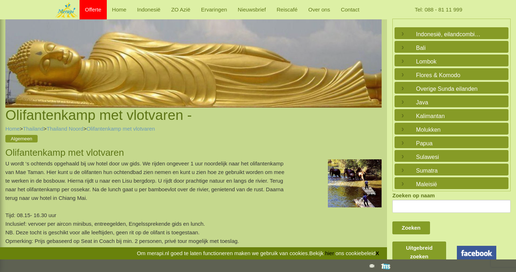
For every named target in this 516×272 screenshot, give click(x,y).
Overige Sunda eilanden (447, 89)
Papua (424, 143)
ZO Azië (180, 9)
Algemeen (21, 138)
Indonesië (149, 9)
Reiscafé (287, 9)
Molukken (428, 130)
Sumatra (427, 171)
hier (329, 253)
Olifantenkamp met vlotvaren (120, 129)
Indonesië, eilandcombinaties (449, 34)
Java (422, 102)
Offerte (93, 9)
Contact (350, 9)
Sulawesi (427, 157)
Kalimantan (430, 116)
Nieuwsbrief (252, 9)
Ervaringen (214, 9)
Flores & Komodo (438, 75)
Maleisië (426, 184)
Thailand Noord (65, 129)
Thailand (33, 129)
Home (119, 9)
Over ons (319, 9)
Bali (421, 48)
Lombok (426, 61)
